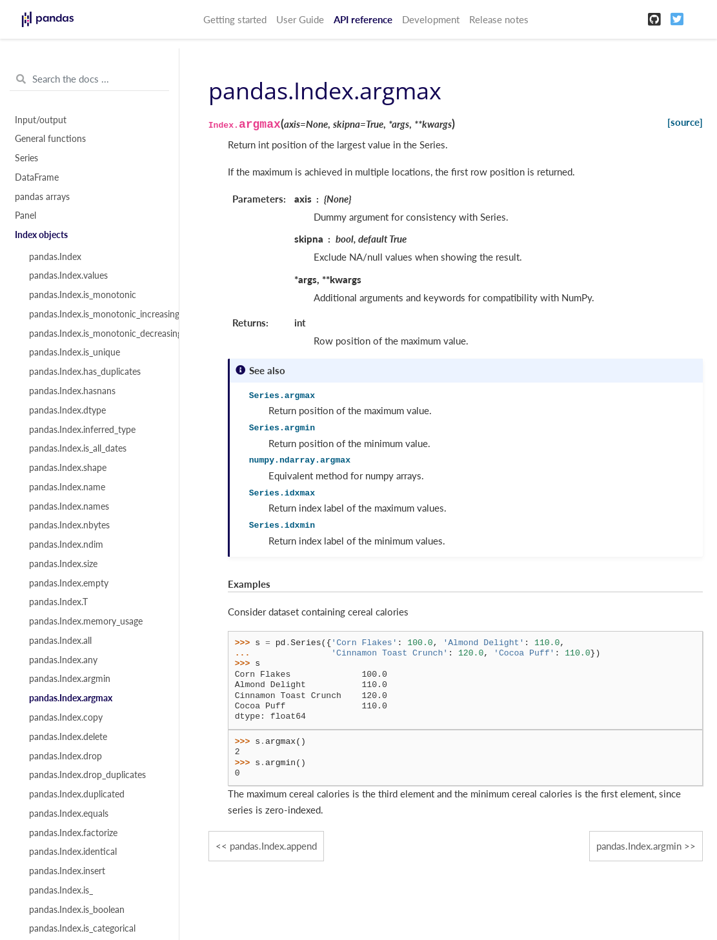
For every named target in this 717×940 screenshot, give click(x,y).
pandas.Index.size (63, 564)
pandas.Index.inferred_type (82, 430)
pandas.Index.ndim (66, 544)
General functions (50, 139)
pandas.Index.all (60, 640)
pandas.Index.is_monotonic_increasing (96, 314)
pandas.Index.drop (65, 756)
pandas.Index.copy (66, 717)
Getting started (235, 19)
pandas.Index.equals (68, 813)
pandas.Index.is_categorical (82, 928)
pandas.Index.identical (73, 851)
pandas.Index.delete (68, 737)
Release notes (499, 19)
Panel (25, 215)
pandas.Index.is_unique (74, 352)
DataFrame (37, 177)
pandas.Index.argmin (69, 679)
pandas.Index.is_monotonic (82, 295)
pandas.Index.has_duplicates (85, 371)
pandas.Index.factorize (73, 833)
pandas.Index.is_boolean (77, 910)
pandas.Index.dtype (67, 410)
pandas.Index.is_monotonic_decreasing (96, 333)
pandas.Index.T (58, 602)
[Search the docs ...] (89, 79)
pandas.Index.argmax (70, 698)
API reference (363, 19)
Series (26, 158)
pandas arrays (42, 197)
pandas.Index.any (63, 660)
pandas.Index (55, 257)
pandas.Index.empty (68, 583)
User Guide (300, 19)
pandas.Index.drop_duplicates (87, 775)
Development (430, 19)
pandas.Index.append (273, 846)
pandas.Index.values (68, 275)
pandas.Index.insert (67, 871)
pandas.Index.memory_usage (86, 621)
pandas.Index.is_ (61, 890)
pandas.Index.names (69, 506)
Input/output (40, 120)
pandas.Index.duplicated (77, 794)
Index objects (41, 235)
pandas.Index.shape (67, 468)
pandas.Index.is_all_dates (77, 448)
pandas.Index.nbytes (69, 525)
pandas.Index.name (67, 487)
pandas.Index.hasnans (72, 391)
